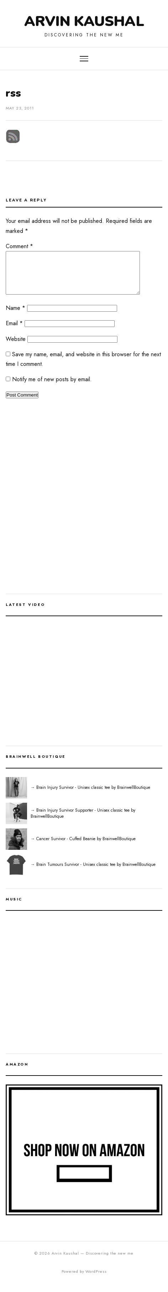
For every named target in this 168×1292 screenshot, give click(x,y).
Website (16, 347)
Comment (19, 246)
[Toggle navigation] (84, 58)
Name (15, 316)
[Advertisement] (84, 509)
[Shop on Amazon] (84, 1158)
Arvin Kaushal (84, 21)
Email (14, 332)
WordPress (95, 1280)
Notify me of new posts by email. (52, 388)
